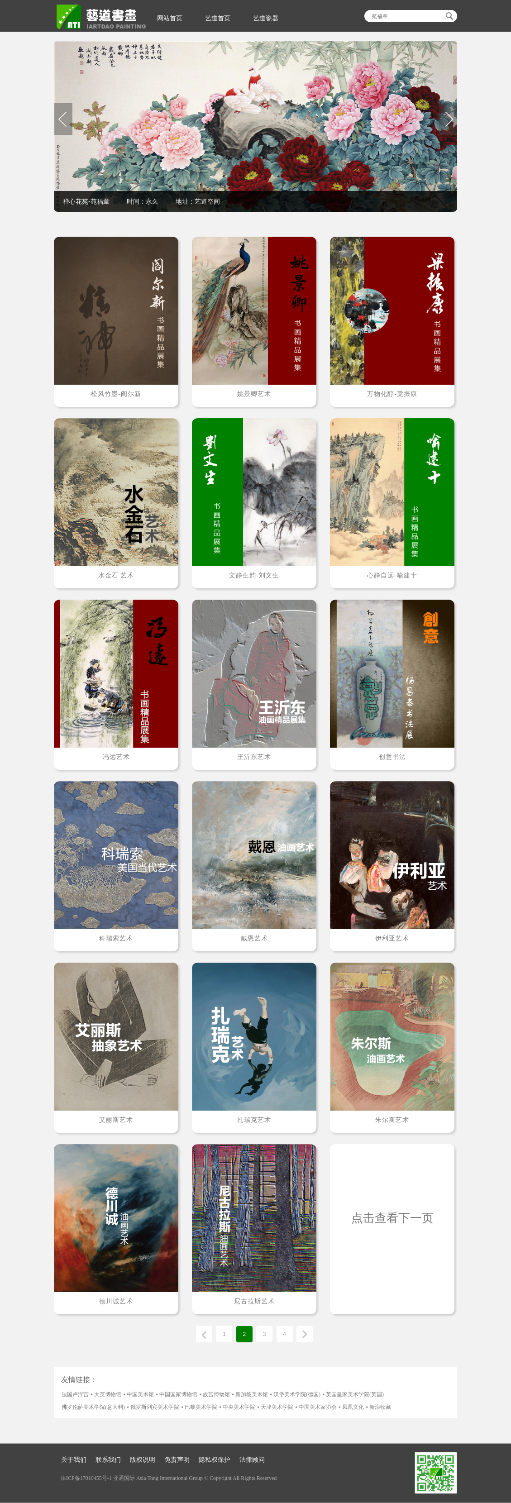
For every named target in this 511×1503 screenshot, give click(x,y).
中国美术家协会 (318, 1407)
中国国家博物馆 (178, 1394)
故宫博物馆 (216, 1394)
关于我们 (73, 1459)
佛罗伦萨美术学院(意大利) (93, 1407)
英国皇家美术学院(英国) (355, 1394)
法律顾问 (252, 1459)
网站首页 (169, 18)
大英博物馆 (107, 1394)
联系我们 (108, 1459)
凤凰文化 (353, 1407)
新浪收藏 (380, 1407)
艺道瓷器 (265, 18)
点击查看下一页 (392, 1218)
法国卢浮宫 (75, 1394)
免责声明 (177, 1459)
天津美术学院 (277, 1407)
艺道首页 (217, 18)
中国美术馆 (140, 1394)
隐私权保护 (214, 1459)
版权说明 (142, 1459)
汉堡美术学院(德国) (296, 1394)
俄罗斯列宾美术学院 (154, 1407)
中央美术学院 (239, 1407)
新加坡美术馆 (251, 1394)
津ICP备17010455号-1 (86, 1478)
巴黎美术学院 (201, 1407)
